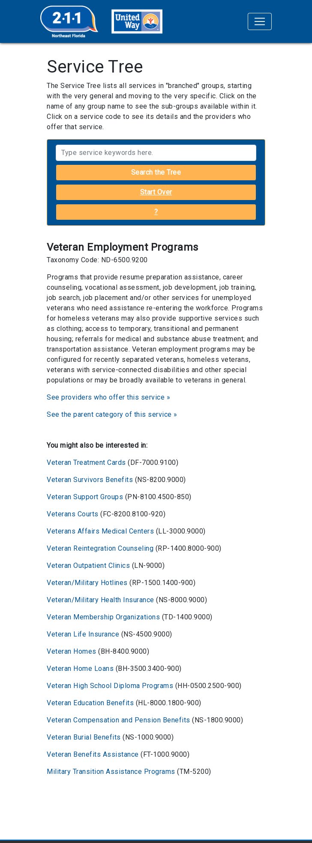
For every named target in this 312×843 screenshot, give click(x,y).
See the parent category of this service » (112, 414)
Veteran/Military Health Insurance (100, 600)
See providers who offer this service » (108, 397)
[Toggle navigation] (260, 21)
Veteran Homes (71, 651)
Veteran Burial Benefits (84, 737)
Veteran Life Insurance (83, 634)
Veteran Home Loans (80, 668)
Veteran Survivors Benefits (90, 480)
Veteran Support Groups (85, 497)
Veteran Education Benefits (90, 703)
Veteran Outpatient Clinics (88, 565)
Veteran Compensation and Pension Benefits (118, 720)
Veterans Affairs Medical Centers (100, 531)
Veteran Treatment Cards (86, 462)
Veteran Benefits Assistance (93, 754)
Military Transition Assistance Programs (111, 771)
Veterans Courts (73, 514)
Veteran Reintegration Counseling (100, 548)
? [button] (156, 212)
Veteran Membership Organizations (103, 617)
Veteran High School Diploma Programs (110, 686)
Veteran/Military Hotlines (87, 583)
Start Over (156, 192)
